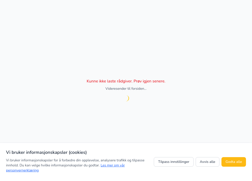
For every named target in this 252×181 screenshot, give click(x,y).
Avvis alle (207, 161)
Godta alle (233, 161)
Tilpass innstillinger (173, 161)
